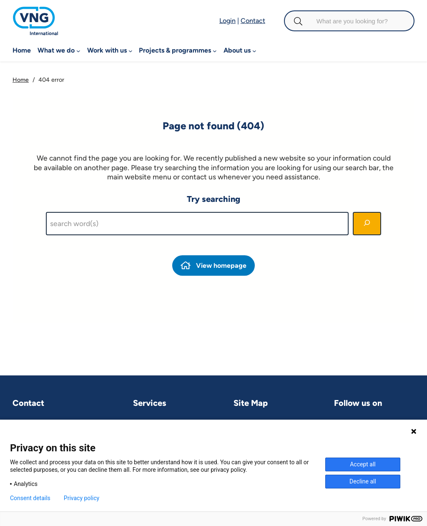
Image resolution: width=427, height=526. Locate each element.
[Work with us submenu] (130, 50)
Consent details (30, 498)
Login (227, 21)
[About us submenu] (254, 50)
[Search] (367, 223)
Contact (253, 21)
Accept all (363, 464)
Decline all (362, 481)
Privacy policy (81, 498)
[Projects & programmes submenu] (215, 50)
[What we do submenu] (78, 50)
